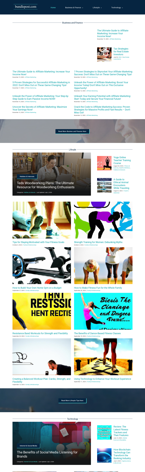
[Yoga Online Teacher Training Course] (104, 163)
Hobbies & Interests (30, 192)
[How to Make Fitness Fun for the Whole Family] (103, 265)
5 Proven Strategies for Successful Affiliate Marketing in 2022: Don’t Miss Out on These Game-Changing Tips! (41, 84)
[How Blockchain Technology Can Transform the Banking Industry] (104, 455)
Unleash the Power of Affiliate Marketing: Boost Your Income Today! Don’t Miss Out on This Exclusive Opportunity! (101, 85)
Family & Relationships (29, 245)
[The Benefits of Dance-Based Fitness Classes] (103, 311)
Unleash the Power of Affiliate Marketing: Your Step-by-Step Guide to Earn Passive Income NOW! (40, 97)
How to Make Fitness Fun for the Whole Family (98, 287)
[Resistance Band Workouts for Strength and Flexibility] (41, 311)
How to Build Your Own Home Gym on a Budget (36, 287)
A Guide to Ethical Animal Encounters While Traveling (121, 183)
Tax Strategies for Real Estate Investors (121, 51)
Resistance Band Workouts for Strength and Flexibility (40, 333)
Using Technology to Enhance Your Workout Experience (102, 379)
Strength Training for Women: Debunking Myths (98, 242)
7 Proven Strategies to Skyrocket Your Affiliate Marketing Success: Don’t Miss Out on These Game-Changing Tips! (103, 73)
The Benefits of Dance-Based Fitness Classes (97, 333)
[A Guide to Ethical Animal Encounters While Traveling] (104, 185)
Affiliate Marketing (115, 39)
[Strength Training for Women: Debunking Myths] (103, 220)
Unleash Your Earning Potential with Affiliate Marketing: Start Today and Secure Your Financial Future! (102, 97)
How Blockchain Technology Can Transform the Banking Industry (122, 454)
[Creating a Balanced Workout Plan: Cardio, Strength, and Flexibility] (41, 356)
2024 (119, 57)
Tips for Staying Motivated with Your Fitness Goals (38, 242)
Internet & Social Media (31, 461)
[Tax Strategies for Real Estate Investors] (104, 54)
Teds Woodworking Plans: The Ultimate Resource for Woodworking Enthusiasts (46, 185)
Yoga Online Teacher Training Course (122, 160)
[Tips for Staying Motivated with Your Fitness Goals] (41, 220)
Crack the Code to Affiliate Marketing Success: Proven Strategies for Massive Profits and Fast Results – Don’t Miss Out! (102, 109)
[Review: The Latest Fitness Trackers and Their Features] (104, 432)
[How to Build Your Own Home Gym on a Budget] (41, 265)
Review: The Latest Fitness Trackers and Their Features (121, 431)
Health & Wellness (124, 168)
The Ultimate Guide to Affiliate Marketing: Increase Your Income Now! (112, 33)
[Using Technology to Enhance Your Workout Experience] (103, 356)
